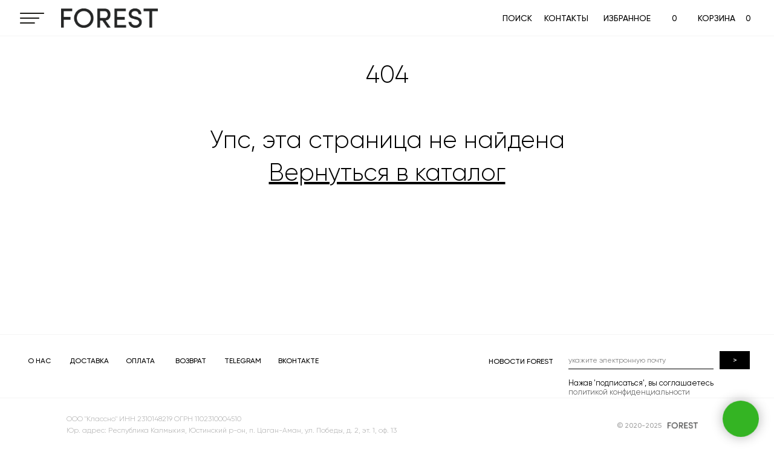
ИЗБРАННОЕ (627, 18)
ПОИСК (517, 18)
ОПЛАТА (140, 361)
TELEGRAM (242, 361)
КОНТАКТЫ (566, 18)
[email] (641, 360)
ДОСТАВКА (89, 361)
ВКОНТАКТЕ (298, 361)
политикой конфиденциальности (629, 391)
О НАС (39, 361)
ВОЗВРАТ (190, 361)
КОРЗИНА (716, 18)
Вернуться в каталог (387, 172)
